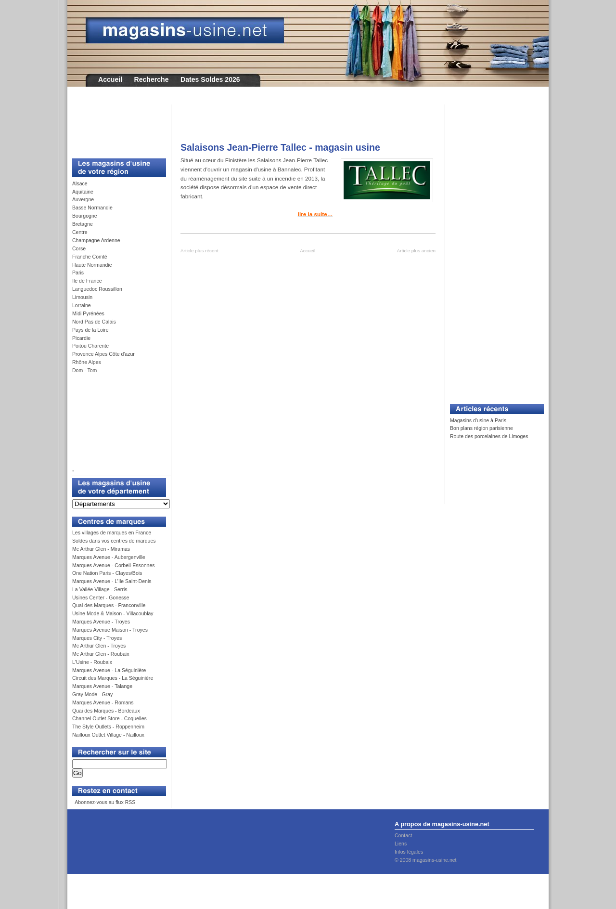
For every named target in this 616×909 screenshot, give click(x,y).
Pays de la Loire (90, 330)
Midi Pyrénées (88, 313)
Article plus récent (199, 250)
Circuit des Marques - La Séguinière (112, 678)
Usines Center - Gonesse (100, 597)
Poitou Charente (90, 346)
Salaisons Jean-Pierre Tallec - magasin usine (280, 147)
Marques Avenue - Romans (103, 702)
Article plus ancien (416, 250)
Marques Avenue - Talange (102, 686)
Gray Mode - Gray (92, 694)
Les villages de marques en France (111, 532)
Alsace (80, 183)
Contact (403, 835)
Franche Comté (89, 257)
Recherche (151, 79)
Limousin (82, 297)
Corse (79, 248)
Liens (401, 843)
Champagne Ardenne (96, 240)
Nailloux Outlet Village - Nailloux (108, 735)
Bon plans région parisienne (481, 428)
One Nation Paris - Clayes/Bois (107, 573)
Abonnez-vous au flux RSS (104, 802)
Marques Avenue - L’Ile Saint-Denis (112, 581)
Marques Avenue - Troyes (101, 621)
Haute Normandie (92, 265)
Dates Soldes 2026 (210, 79)
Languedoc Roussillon (97, 289)
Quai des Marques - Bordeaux (106, 711)
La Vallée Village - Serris (100, 589)
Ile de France (87, 281)
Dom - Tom (84, 370)
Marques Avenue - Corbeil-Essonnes (113, 565)
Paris (78, 272)
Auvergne (83, 199)
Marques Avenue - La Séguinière (109, 670)
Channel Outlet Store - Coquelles (109, 718)
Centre (80, 232)
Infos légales (409, 852)
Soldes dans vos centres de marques (114, 541)
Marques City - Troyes (97, 638)
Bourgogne (84, 216)
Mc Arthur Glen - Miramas (101, 549)
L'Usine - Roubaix (92, 662)
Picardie (81, 338)
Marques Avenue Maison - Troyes (110, 630)
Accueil (110, 79)
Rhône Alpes (86, 362)
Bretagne (82, 224)
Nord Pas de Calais (94, 322)
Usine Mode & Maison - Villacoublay (113, 613)
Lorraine (81, 305)
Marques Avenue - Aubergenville (108, 557)
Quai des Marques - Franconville (108, 605)
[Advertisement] (115, 126)
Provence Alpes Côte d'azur (103, 354)
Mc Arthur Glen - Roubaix (100, 654)
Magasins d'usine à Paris (478, 420)
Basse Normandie (92, 207)
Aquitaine (82, 192)
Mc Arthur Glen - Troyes (99, 646)
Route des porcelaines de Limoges (489, 436)
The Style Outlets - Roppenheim (108, 726)
